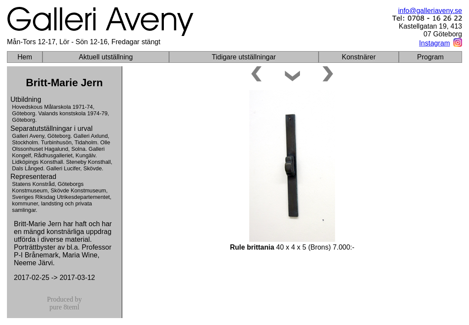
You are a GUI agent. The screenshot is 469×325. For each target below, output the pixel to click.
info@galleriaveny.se (430, 10)
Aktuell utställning (106, 57)
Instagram (434, 43)
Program (430, 57)
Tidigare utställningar (244, 57)
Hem (24, 57)
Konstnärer (358, 57)
